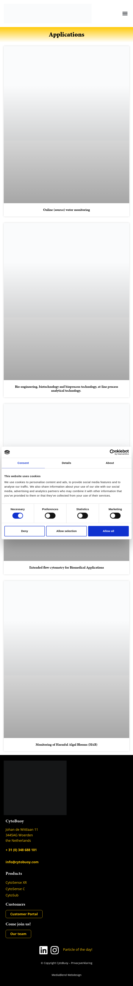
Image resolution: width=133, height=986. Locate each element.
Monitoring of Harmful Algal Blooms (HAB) (66, 744)
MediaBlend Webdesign (67, 975)
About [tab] (110, 462)
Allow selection (66, 531)
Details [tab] (66, 462)
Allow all (108, 531)
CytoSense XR (16, 882)
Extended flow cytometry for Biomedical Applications (66, 567)
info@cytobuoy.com (22, 862)
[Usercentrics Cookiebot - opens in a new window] (112, 452)
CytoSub (12, 895)
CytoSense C (15, 889)
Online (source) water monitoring (66, 210)
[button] (125, 13)
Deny (24, 531)
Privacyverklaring (81, 963)
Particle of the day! (77, 949)
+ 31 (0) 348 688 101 (21, 850)
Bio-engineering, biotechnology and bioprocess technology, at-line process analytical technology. (66, 388)
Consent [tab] (23, 462)
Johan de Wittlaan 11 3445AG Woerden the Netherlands (22, 835)
